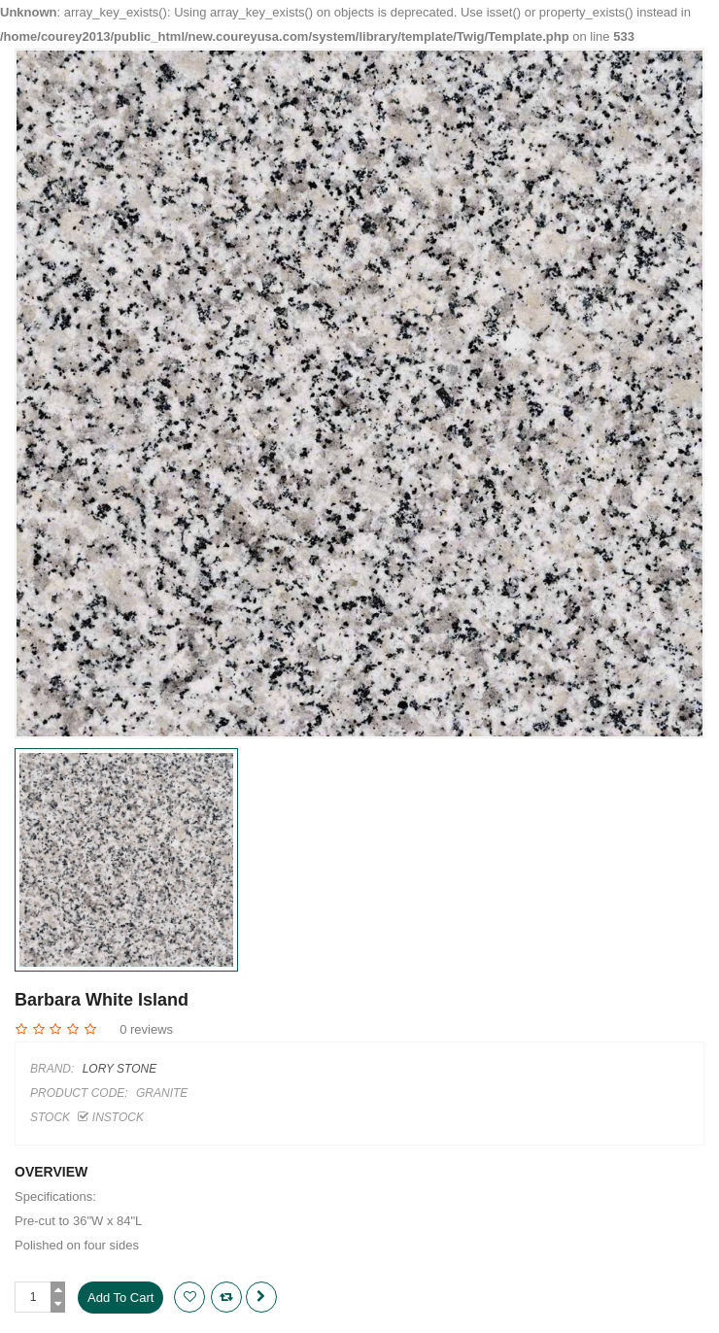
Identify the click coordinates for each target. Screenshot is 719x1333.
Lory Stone (119, 1069)
